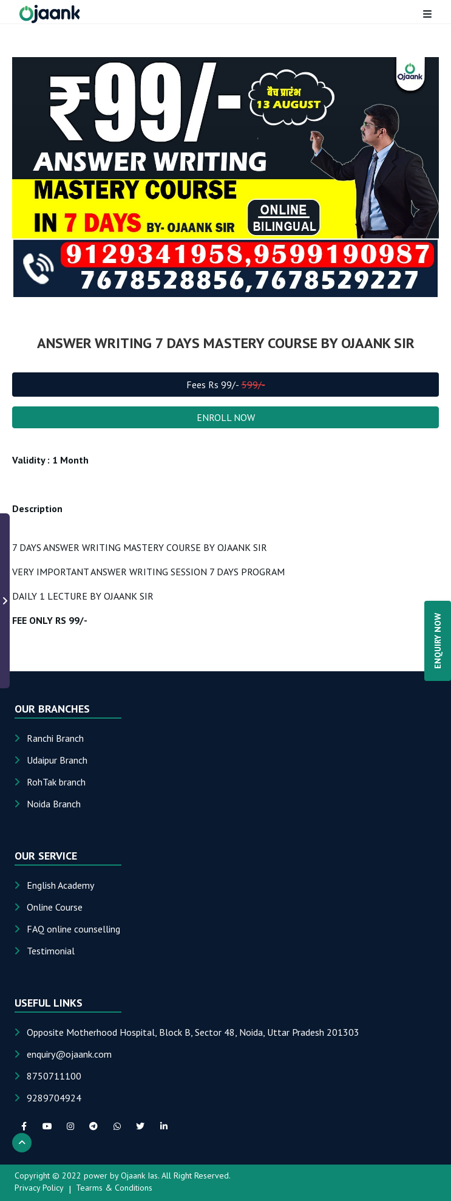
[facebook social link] (24, 1126)
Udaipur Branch (57, 760)
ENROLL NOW (226, 417)
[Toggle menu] (427, 14)
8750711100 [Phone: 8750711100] (54, 1076)
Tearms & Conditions (114, 1187)
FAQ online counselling (73, 929)
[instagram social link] (70, 1126)
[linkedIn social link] (163, 1126)
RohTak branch (56, 782)
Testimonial (51, 951)
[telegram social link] (93, 1126)
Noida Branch (54, 804)
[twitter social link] (140, 1126)
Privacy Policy (39, 1187)
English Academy (60, 885)
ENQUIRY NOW (437, 641)
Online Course (55, 907)
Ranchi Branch (55, 738)
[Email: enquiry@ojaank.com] (69, 1054)
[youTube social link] (47, 1126)
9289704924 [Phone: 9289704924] (54, 1098)
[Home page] (49, 14)
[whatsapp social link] (117, 1126)
